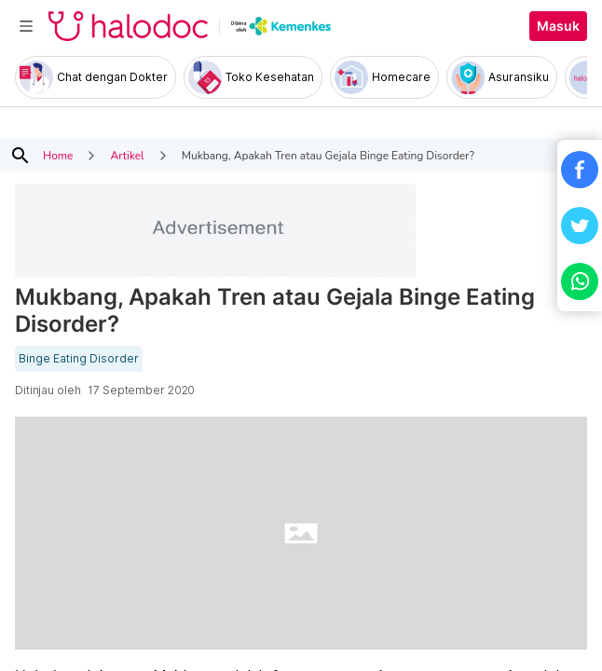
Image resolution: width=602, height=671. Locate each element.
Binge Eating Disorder (79, 358)
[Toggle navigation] (26, 26)
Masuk (558, 26)
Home (58, 155)
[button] (579, 169)
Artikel (127, 155)
